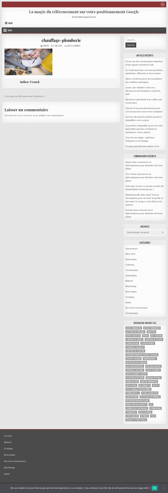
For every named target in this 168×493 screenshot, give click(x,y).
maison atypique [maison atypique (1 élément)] (153, 377)
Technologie (132, 313)
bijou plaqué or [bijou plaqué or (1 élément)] (133, 335)
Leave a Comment (74, 45)
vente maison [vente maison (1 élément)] (132, 415)
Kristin (129, 210)
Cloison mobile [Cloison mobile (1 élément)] (147, 343)
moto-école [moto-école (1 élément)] (131, 385)
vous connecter (25, 115)
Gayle (128, 162)
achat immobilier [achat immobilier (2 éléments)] (133, 328)
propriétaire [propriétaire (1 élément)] (131, 396)
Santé (128, 302)
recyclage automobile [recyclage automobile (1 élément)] (150, 396)
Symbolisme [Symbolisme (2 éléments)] (155, 408)
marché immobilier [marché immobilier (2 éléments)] (149, 381)
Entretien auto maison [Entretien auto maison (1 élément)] (136, 362)
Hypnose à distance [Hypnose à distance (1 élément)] (134, 370)
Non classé (131, 291)
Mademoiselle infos (136, 195)
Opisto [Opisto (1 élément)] (156, 385)
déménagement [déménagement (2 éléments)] (150, 358)
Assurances (131, 248)
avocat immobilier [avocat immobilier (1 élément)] (152, 328)
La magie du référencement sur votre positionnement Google (84, 11)
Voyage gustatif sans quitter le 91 (142, 146)
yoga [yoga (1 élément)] (153, 415)
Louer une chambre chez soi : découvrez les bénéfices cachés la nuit (143, 90)
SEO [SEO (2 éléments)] (151, 404)
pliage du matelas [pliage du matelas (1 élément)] (149, 393)
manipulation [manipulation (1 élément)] (132, 381)
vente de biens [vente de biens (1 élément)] (145, 412)
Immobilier (131, 275)
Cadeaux (130, 265)
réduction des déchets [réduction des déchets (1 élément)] (136, 404)
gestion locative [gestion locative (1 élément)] (153, 366)
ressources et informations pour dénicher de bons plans (144, 165)
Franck (46, 45)
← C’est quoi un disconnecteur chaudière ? (23, 96)
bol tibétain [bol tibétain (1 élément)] (156, 335)
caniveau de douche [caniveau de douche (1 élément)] (153, 339)
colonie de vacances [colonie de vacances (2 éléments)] (135, 347)
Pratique (130, 297)
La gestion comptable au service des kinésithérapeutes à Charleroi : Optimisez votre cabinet (144, 129)
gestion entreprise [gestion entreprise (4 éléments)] (134, 366)
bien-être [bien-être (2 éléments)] (151, 331)
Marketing (131, 286)
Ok (154, 488)
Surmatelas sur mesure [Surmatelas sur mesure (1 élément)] (136, 408)
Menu (10, 23)
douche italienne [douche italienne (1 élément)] (133, 358)
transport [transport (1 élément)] (131, 412)
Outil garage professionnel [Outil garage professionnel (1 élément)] (138, 389)
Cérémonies (132, 270)
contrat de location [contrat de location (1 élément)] (135, 350)
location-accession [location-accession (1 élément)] (135, 377)
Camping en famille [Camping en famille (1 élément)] (134, 339)
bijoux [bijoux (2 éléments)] (145, 335)
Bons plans (131, 259)
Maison (129, 281)
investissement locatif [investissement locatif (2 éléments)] (136, 373)
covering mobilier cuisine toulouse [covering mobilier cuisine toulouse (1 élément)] (142, 354)
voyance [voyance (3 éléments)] (144, 415)
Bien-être (130, 254)
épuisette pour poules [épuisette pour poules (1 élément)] (136, 419)
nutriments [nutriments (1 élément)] (144, 385)
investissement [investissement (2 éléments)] (153, 370)
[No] (164, 488)
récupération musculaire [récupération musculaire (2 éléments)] (137, 400)
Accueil (7, 436)
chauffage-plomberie (61, 40)
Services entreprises (137, 308)
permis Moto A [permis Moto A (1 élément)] (132, 393)
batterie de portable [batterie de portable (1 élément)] (135, 331)
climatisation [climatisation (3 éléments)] (132, 343)
